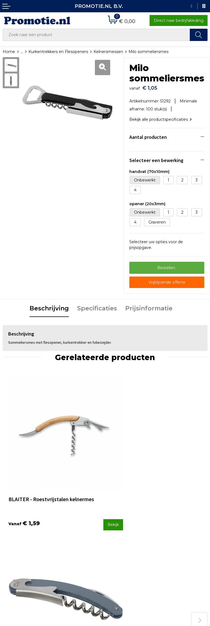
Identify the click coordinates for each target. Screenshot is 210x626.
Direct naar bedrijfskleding (178, 20)
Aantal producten (148, 134)
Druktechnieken (70, 523)
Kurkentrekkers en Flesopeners (58, 51)
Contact (115, 508)
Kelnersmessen (108, 51)
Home (9, 51)
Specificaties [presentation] (97, 305)
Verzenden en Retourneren (121, 527)
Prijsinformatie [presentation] (149, 305)
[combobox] (96, 35)
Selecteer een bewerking (156, 157)
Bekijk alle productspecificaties (160, 116)
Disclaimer (170, 538)
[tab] (49, 306)
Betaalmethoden (124, 516)
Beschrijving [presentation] (49, 305)
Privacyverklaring (176, 530)
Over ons (63, 508)
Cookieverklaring (176, 523)
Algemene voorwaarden (183, 516)
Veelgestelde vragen (75, 516)
